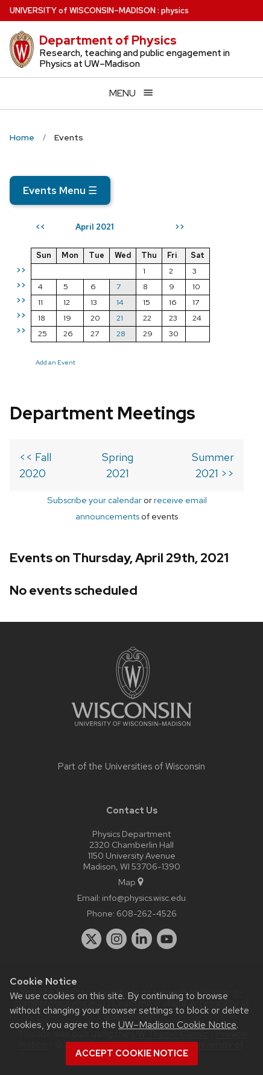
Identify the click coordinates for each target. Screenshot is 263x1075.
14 (120, 302)
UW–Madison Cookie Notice (177, 1024)
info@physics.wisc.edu (144, 897)
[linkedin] (142, 939)
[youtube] (167, 939)
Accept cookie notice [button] (131, 1053)
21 (120, 318)
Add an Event (55, 362)
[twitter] (91, 939)
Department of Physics (108, 40)
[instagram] (116, 939)
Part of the (131, 766)
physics (175, 10)
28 (121, 333)
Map (131, 882)
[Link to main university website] (131, 728)
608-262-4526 (146, 913)
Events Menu (60, 190)
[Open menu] (131, 93)
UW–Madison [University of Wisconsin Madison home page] (83, 10)
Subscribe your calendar (94, 500)
